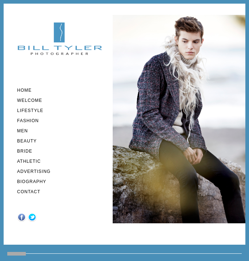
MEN (22, 130)
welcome (29, 100)
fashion (28, 120)
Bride (24, 151)
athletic (29, 161)
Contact (28, 191)
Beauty (27, 141)
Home (24, 90)
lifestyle (30, 110)
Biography (31, 181)
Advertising (34, 171)
